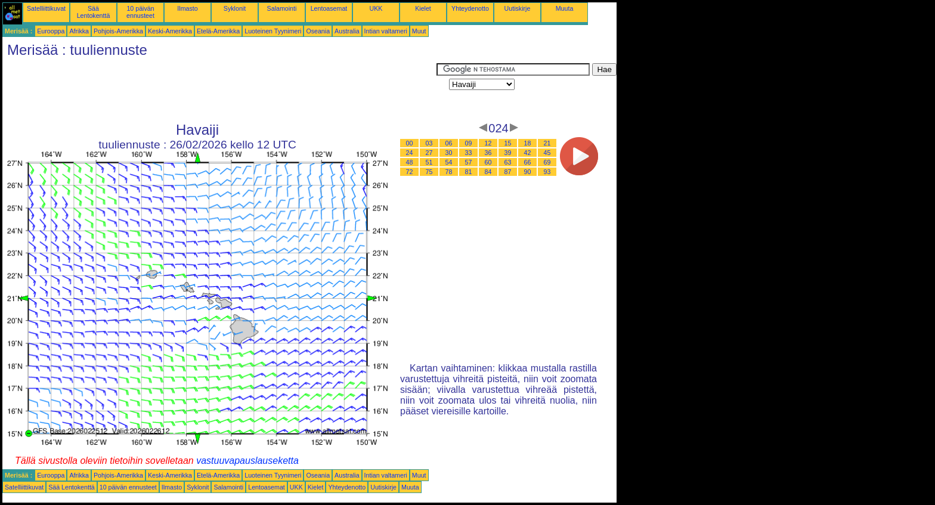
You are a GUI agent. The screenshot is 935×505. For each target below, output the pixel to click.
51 (429, 162)
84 (488, 171)
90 (527, 171)
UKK (376, 8)
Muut (419, 31)
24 (409, 152)
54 (449, 162)
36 (488, 152)
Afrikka (79, 31)
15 (508, 143)
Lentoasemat (329, 8)
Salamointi (282, 8)
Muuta (565, 8)
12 (488, 143)
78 (449, 171)
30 (449, 152)
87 (508, 171)
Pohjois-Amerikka (118, 31)
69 (547, 162)
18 (527, 143)
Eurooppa (50, 31)
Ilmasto (187, 8)
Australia (347, 31)
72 (409, 171)
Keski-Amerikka (170, 31)
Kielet (423, 8)
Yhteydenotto (470, 8)
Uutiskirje (517, 8)
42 (527, 152)
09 (468, 143)
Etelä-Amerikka (218, 31)
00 (409, 143)
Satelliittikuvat (46, 8)
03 (429, 143)
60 (488, 162)
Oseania (318, 31)
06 (449, 143)
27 (429, 152)
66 (527, 162)
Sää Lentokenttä (93, 12)
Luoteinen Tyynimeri (272, 31)
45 (547, 152)
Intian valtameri (385, 31)
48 (409, 162)
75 (429, 171)
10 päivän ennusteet (140, 12)
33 (468, 152)
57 (468, 162)
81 (468, 171)
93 (547, 171)
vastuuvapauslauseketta (247, 461)
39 (508, 152)
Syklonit (235, 8)
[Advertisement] (219, 90)
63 (508, 162)
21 (547, 143)
